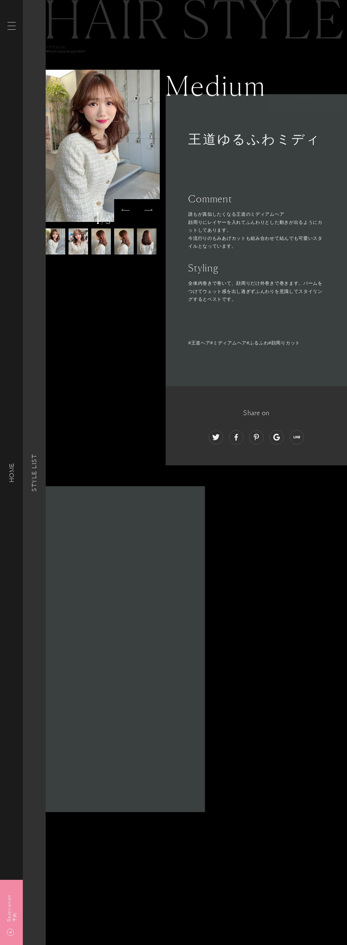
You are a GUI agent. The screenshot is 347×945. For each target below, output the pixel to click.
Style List (34, 472)
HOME (11, 472)
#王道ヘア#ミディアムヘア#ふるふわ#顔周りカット (244, 342)
